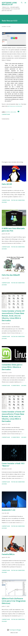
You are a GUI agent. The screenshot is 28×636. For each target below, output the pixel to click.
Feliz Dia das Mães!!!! (11, 275)
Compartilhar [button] (6, 114)
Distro (8, 112)
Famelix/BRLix (8, 554)
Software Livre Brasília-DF (9, 3)
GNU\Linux (13, 112)
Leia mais (4, 202)
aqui (20, 104)
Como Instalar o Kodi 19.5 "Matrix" (13, 464)
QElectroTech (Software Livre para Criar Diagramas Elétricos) (14, 600)
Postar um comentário (18, 200)
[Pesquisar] (22, 3)
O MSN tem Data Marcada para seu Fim (13, 229)
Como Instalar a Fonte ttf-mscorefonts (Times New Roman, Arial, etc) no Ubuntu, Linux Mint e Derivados (13, 316)
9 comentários (15, 385)
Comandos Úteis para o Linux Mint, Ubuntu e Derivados (12, 367)
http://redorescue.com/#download (15, 106)
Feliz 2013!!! (7, 184)
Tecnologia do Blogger (14, 630)
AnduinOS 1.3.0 (8, 510)
